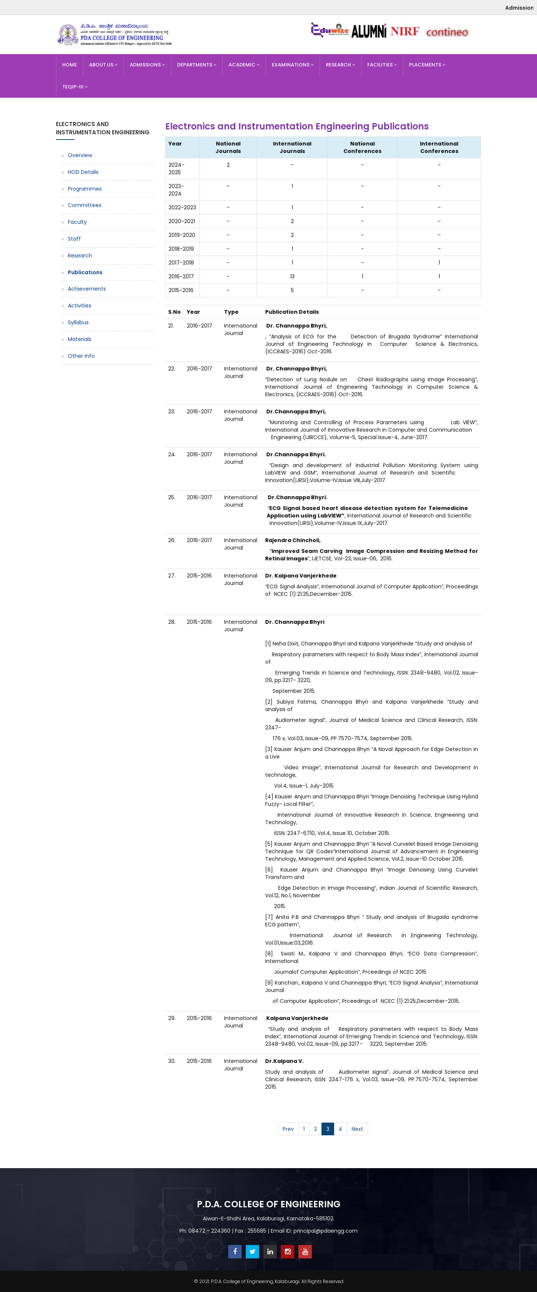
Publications (85, 272)
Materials (79, 339)
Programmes (85, 189)
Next (357, 1129)
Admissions (147, 64)
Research (340, 64)
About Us (103, 64)
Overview (80, 155)
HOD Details (83, 172)
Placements (427, 64)
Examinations (293, 64)
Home (69, 64)
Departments (196, 64)
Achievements (87, 289)
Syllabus (78, 322)
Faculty (77, 222)
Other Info (81, 356)
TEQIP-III (75, 86)
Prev (288, 1129)
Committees (84, 205)
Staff (74, 239)
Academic (244, 64)
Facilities (382, 64)
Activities (79, 305)
